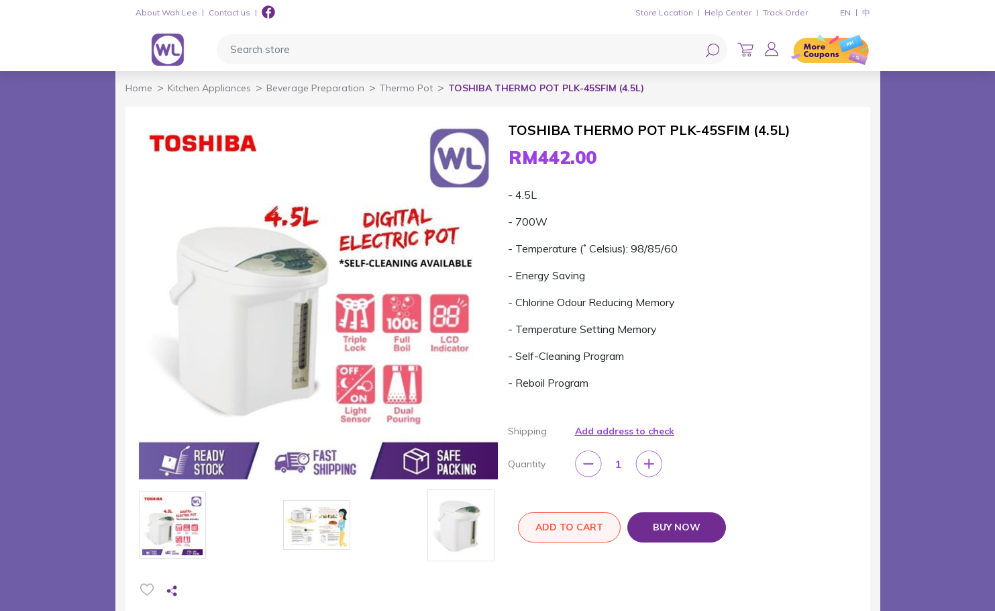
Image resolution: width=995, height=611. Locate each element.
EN (845, 12)
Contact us (229, 12)
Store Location (664, 12)
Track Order (785, 12)
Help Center (727, 12)
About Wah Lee (166, 12)
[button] (771, 49)
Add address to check (624, 431)
